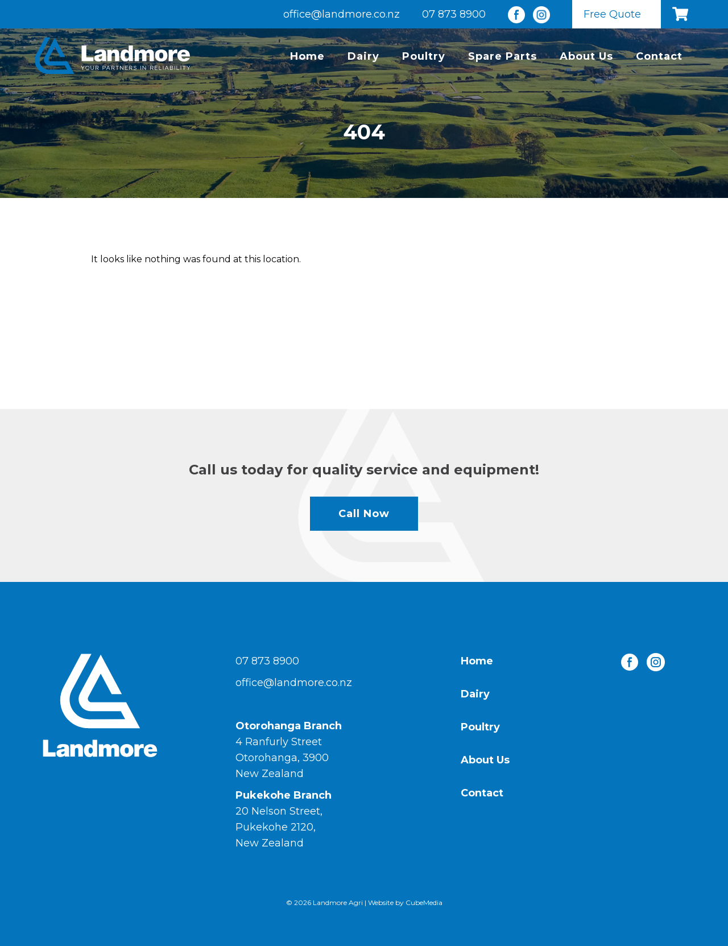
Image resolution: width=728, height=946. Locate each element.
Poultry (423, 56)
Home (307, 56)
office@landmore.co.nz (341, 14)
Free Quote (612, 14)
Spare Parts (502, 56)
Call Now (364, 513)
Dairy (363, 56)
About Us (586, 56)
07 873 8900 (454, 14)
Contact (659, 56)
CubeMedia (424, 902)
